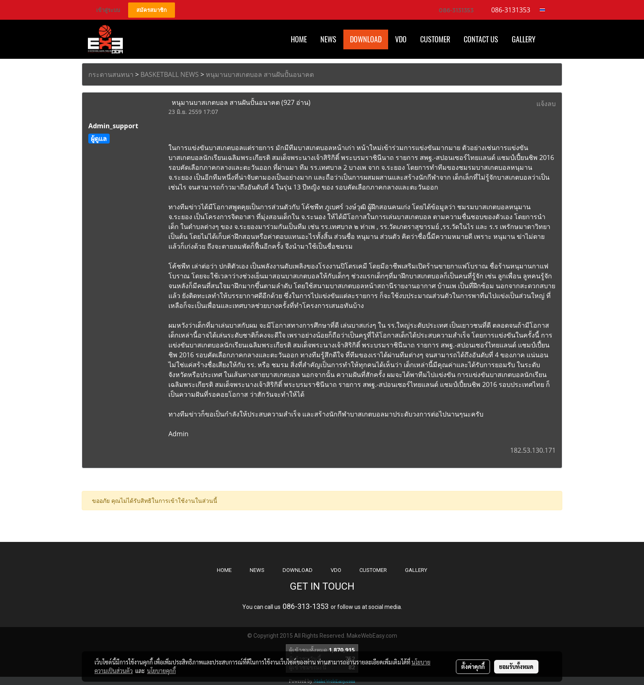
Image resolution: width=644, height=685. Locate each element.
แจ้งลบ (546, 103)
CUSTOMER (373, 570)
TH (545, 10)
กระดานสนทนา (110, 74)
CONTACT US (481, 39)
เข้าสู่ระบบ (108, 10)
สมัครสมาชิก (151, 10)
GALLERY (416, 570)
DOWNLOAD (298, 570)
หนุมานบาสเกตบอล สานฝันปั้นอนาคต (260, 74)
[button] (549, 39)
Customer (435, 39)
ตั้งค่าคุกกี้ (473, 666)
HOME (299, 39)
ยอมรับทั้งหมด (516, 666)
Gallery (524, 39)
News (328, 39)
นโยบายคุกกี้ (161, 670)
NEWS (257, 570)
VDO (401, 39)
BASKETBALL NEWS (169, 74)
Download (366, 39)
